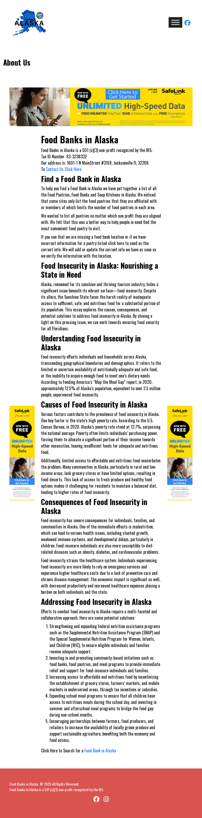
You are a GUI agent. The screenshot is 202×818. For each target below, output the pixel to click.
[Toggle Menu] (175, 22)
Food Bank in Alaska (100, 750)
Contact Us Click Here (63, 169)
